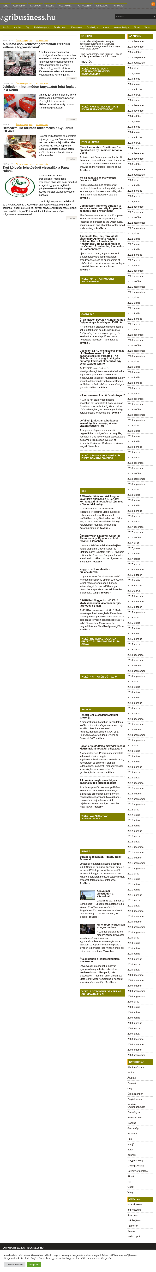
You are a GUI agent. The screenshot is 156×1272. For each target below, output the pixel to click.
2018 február (134, 516)
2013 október (134, 729)
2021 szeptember (136, 286)
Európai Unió (134, 1117)
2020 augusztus (136, 356)
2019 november (135, 404)
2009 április (133, 1017)
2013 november (135, 724)
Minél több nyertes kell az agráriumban (111, 926)
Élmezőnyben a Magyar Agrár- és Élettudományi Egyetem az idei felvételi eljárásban (100, 538)
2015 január (133, 649)
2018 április (133, 505)
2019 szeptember (136, 414)
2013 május (133, 756)
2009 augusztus (136, 996)
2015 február (134, 644)
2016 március (134, 585)
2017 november (135, 532)
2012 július (133, 809)
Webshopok (19, 6)
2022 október (134, 217)
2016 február (134, 590)
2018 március (134, 510)
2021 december (135, 270)
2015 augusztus (136, 612)
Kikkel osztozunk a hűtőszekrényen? (102, 395)
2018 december (135, 462)
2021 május (133, 308)
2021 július (133, 297)
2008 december (135, 1039)
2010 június (133, 943)
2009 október (134, 985)
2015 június (133, 622)
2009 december (135, 975)
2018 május (133, 500)
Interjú (106, 27)
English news (60, 27)
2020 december (135, 334)
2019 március (134, 446)
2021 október (134, 281)
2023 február (134, 196)
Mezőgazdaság (123, 26)
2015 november (135, 601)
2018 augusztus (136, 484)
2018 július (133, 489)
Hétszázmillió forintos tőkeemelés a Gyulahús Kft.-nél (38, 129)
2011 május (133, 884)
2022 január (133, 265)
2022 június (133, 238)
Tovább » (85, 170)
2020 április (133, 377)
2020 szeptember (136, 350)
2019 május (133, 436)
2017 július (133, 542)
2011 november (135, 852)
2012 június (133, 815)
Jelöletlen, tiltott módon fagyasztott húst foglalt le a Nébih (39, 88)
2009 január (133, 1033)
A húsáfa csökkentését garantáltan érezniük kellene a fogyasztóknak (36, 45)
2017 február (134, 564)
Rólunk (50, 6)
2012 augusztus (136, 804)
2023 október (134, 164)
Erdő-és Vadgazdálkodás (136, 1105)
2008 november (135, 1044)
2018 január (133, 521)
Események (76, 27)
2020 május (133, 372)
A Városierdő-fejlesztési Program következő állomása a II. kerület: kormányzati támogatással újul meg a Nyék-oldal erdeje (100, 45)
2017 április (133, 558)
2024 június (133, 121)
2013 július (133, 745)
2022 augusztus (136, 228)
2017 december (135, 526)
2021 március (134, 318)
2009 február (134, 1028)
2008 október (134, 1049)
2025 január (133, 100)
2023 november (135, 158)
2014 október (134, 665)
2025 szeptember (136, 57)
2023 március (134, 190)
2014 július (133, 681)
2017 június (133, 548)
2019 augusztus (136, 420)
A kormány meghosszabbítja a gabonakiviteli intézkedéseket (98, 781)
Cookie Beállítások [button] (15, 1264)
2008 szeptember (136, 1055)
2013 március (134, 766)
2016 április (133, 580)
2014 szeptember (136, 670)
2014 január (133, 713)
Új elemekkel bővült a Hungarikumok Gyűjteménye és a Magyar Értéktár (102, 321)
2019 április (133, 441)
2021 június (133, 302)
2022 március (134, 254)
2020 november (135, 340)
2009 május (133, 1012)
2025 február (134, 94)
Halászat (132, 1133)
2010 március (134, 959)
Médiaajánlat (65, 6)
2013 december (135, 718)
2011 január (133, 905)
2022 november (135, 212)
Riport (137, 27)
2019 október (134, 409)
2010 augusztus (136, 932)
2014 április (133, 697)
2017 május (133, 553)
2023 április (133, 185)
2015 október (134, 606)
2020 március (134, 382)
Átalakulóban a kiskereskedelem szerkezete (100, 960)
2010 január (133, 969)
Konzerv (131, 1154)
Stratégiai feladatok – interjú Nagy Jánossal (100, 858)
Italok (130, 1149)
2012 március (134, 831)
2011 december (135, 847)
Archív (6, 27)
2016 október (134, 574)
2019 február (134, 452)
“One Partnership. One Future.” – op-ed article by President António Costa (101, 55)
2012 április (133, 825)
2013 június (133, 750)
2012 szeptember (136, 799)
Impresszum (102, 6)
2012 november (135, 788)
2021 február (134, 324)
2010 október (134, 921)
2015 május (133, 628)
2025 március (134, 89)
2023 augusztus (136, 174)
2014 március (134, 702)
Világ (130, 1192)
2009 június (133, 1007)
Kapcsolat (35, 6)
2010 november (135, 916)
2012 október (134, 793)
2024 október (134, 116)
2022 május (133, 244)
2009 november (135, 980)
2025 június (133, 73)
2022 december (135, 206)
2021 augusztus (136, 292)
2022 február (134, 260)
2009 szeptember (136, 991)
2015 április (133, 633)
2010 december (135, 911)
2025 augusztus (136, 62)
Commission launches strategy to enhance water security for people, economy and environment (101, 208)
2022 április (133, 249)
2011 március (134, 895)
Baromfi (131, 1083)
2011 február (134, 900)
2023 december (135, 153)
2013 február (134, 772)
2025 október (134, 52)
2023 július (133, 180)
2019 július (133, 425)
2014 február (134, 708)
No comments (42, 41)
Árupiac (17, 27)
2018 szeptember (136, 478)
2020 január (133, 393)
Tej (129, 1181)
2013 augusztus (136, 740)
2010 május (133, 948)
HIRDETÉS (86, 61)
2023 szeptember (136, 169)
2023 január (133, 201)
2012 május (133, 820)
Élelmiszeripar (43, 26)
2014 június (133, 686)
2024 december (135, 105)
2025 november (135, 46)
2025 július (133, 68)
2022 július (133, 233)
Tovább (72, 78)
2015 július (133, 617)
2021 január (133, 329)
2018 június (133, 494)
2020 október (134, 345)
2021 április (133, 313)
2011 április (133, 889)
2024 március (134, 137)
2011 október (134, 857)
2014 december (135, 654)
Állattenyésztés (135, 1067)
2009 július (133, 1001)
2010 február (134, 964)
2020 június (133, 366)
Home (5, 6)
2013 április (133, 761)
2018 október (134, 473)
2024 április (133, 132)
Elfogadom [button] (34, 1264)
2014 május (133, 692)
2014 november (135, 660)
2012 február (134, 836)
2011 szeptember (136, 863)
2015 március (134, 638)
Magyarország (135, 1160)
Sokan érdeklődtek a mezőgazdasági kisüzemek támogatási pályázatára (102, 747)
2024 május (133, 126)
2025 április (133, 84)
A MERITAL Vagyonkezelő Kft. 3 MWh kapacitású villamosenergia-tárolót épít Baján (100, 603)
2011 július (133, 873)
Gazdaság (93, 26)
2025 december (135, 41)
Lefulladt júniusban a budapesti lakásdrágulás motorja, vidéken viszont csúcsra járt (99, 423)
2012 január (133, 841)
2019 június (133, 430)
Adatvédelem (84, 6)
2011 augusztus (136, 868)
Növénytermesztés (137, 1171)
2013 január (133, 777)
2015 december (135, 596)
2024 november (135, 110)
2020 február (134, 388)
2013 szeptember (136, 734)
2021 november (135, 276)
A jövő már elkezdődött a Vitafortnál (105, 894)
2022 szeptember (136, 222)
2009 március (134, 1023)
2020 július (133, 361)
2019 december (135, 398)
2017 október (134, 537)
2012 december (135, 783)
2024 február (134, 142)
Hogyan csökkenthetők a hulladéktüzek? (95, 570)
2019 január (133, 457)
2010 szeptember (136, 927)
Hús (30, 41)
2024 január (133, 148)
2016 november (135, 569)
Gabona (131, 1122)
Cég (27, 27)
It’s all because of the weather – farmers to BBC (99, 179)
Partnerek (119, 6)
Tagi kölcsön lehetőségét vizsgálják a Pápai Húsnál (36, 169)
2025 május (133, 78)
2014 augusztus (136, 676)
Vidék (147, 27)
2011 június (133, 879)
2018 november (135, 468)
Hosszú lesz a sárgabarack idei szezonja (99, 716)
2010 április (133, 953)
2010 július (133, 937)
